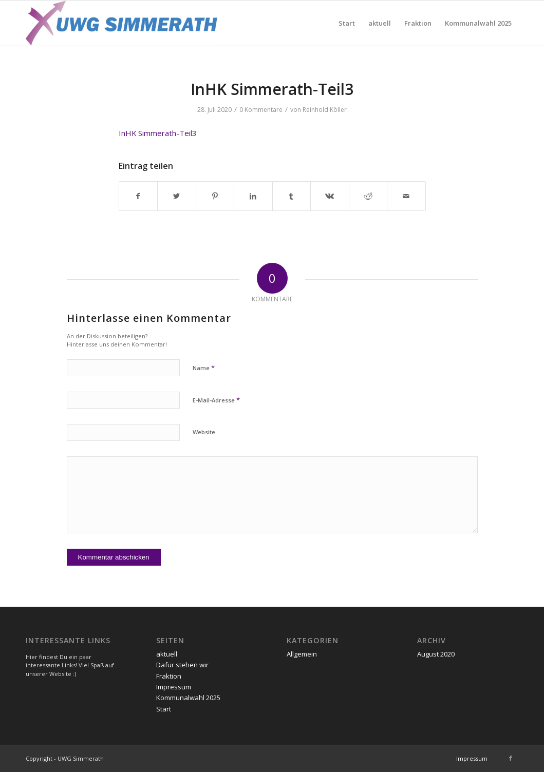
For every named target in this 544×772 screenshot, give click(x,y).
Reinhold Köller (325, 109)
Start (163, 708)
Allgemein (302, 654)
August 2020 (436, 654)
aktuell (166, 654)
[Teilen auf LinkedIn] (253, 196)
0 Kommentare (261, 109)
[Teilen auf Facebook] (138, 196)
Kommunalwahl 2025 (188, 697)
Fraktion (168, 676)
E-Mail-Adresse (216, 399)
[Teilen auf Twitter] (177, 196)
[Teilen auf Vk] (330, 196)
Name (204, 367)
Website (204, 432)
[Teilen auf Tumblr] (292, 196)
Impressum (173, 686)
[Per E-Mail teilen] (406, 196)
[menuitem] (347, 23)
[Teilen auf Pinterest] (215, 196)
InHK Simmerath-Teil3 (158, 133)
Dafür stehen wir (182, 664)
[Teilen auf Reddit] (368, 196)
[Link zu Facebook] (510, 758)
